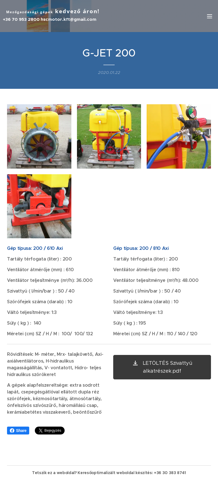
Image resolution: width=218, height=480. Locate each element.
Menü (209, 16)
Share (18, 430)
